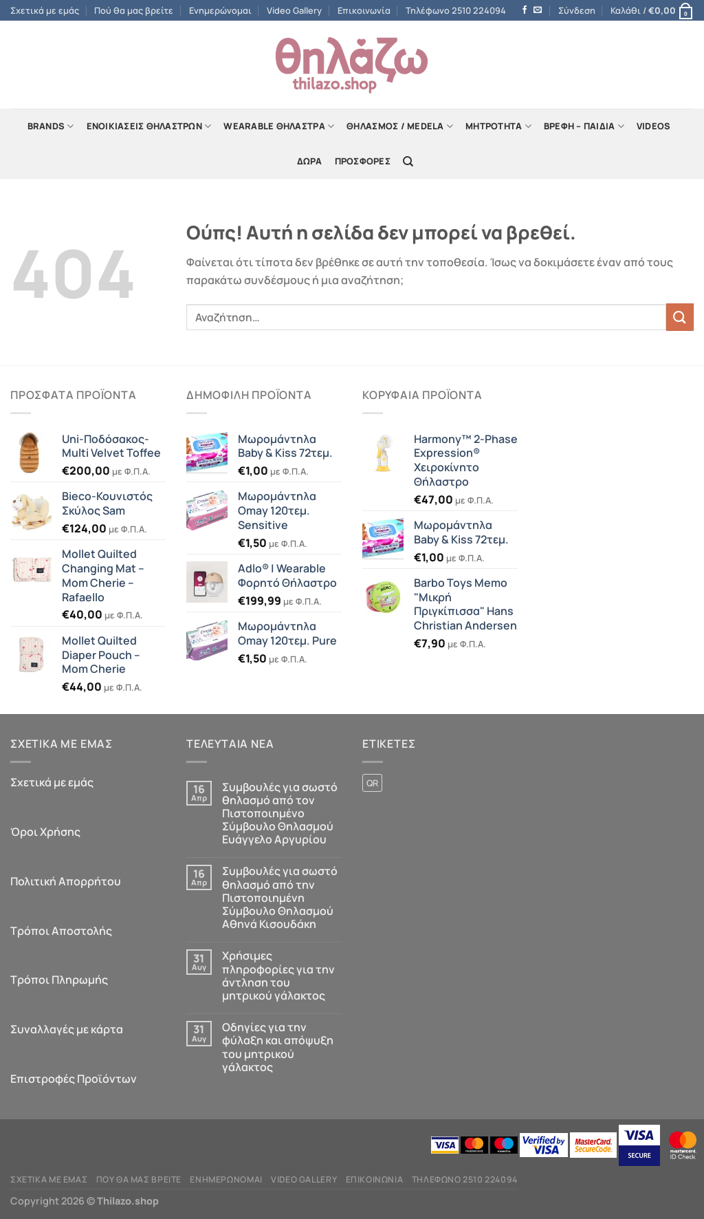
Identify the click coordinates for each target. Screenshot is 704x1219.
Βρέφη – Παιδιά (584, 126)
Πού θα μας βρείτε (133, 10)
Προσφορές (362, 161)
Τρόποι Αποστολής (61, 930)
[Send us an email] (538, 10)
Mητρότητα (498, 126)
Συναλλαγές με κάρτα (66, 1029)
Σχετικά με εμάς (44, 10)
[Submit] (680, 316)
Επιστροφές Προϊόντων (73, 1078)
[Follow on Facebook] (524, 10)
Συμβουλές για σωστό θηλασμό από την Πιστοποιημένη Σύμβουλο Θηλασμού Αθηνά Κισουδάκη (280, 898)
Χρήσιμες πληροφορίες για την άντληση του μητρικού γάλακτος (278, 975)
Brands (51, 126)
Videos (654, 126)
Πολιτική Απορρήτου (65, 881)
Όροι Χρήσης (45, 831)
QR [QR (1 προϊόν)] (372, 783)
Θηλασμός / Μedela (399, 126)
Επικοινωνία (364, 10)
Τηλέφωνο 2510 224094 (456, 10)
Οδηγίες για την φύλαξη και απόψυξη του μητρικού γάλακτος (277, 1047)
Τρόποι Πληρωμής (59, 979)
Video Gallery (294, 10)
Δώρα (309, 161)
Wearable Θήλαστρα (278, 126)
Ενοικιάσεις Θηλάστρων (149, 126)
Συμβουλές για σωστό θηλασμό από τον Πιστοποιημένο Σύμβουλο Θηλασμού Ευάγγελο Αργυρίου (280, 814)
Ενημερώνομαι (220, 10)
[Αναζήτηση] (408, 162)
